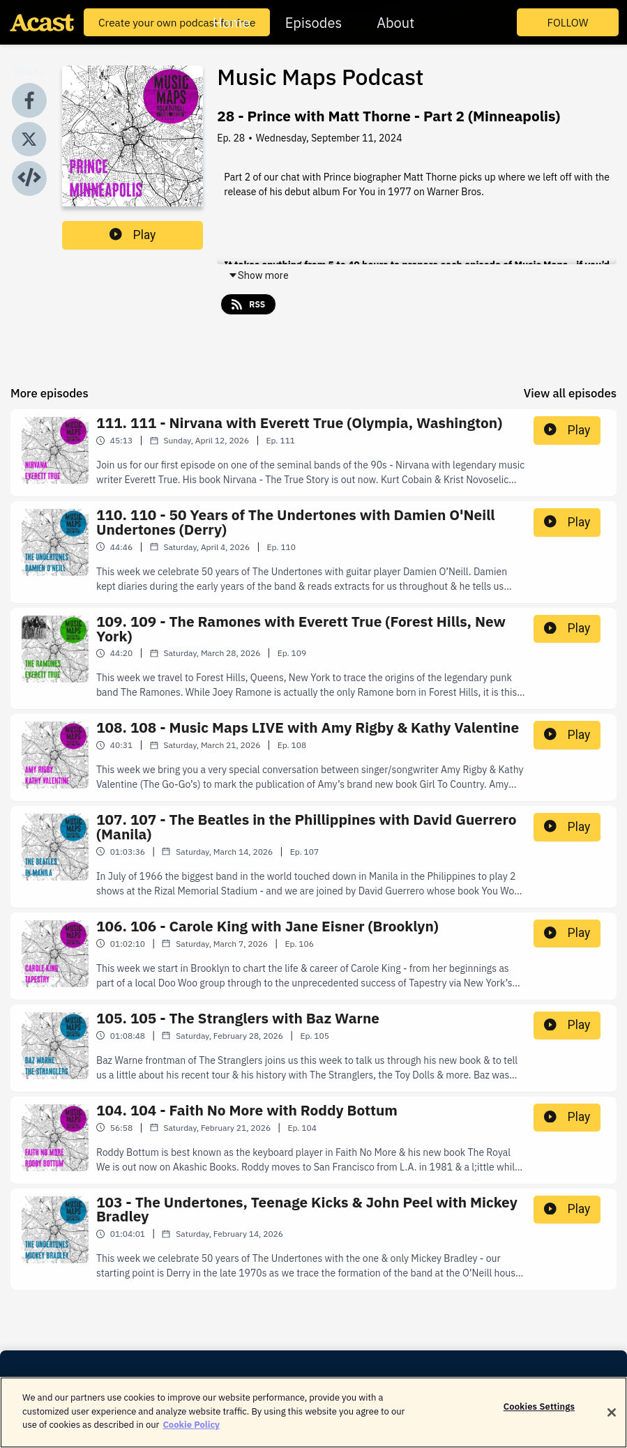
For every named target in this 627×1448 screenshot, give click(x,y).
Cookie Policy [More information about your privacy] (191, 1436)
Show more (258, 275)
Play (132, 235)
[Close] (611, 1423)
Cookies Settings (539, 1418)
